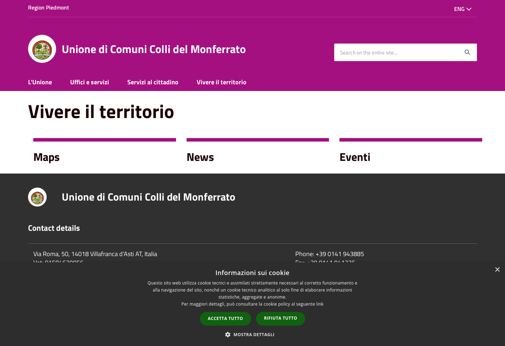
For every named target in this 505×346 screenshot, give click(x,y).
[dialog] (252, 304)
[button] (252, 334)
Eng (463, 9)
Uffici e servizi (89, 82)
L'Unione (40, 82)
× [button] (497, 270)
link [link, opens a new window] (320, 304)
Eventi (354, 156)
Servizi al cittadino (153, 82)
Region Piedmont (48, 7)
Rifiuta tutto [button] (280, 318)
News (200, 156)
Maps (46, 156)
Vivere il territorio (222, 82)
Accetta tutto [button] (225, 318)
